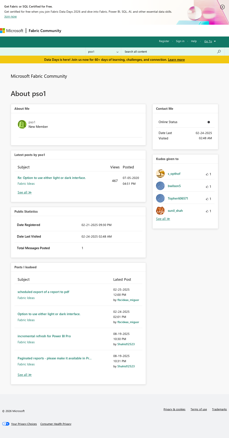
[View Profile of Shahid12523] (126, 344)
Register (164, 41)
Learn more (176, 59)
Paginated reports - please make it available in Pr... (55, 358)
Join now (10, 16)
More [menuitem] (160, 30)
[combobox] (173, 51)
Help (194, 41)
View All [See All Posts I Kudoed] (25, 374)
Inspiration (89, 30)
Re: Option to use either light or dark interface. (52, 178)
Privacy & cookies (174, 409)
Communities (126, 30)
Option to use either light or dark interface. (49, 314)
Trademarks (219, 409)
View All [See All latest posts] (25, 192)
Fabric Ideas (26, 183)
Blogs (145, 30)
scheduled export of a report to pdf (43, 292)
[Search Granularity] (103, 51)
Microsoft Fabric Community (39, 76)
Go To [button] (208, 41)
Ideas (107, 30)
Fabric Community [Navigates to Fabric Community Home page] (45, 30)
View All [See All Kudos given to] (163, 218)
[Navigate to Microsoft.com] (11, 30)
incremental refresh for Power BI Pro (44, 336)
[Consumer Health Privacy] (55, 424)
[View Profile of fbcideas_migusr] (128, 300)
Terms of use (199, 409)
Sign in (180, 41)
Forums (71, 30)
